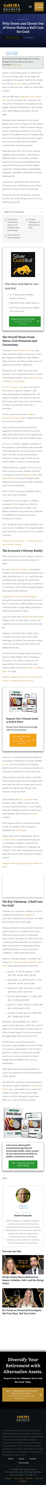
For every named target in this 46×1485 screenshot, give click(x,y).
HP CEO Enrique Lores (12, 387)
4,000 (34, 813)
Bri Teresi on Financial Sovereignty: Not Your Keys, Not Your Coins (23, 1301)
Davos (8, 444)
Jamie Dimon (8, 478)
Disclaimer (29, 1478)
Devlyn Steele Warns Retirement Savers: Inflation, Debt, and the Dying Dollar (23, 1270)
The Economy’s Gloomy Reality (13, 236)
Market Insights (12, 37)
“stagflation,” (30, 914)
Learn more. (17, 65)
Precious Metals (12, 38)
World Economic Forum (24, 350)
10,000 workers (9, 839)
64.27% (29, 616)
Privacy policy (18, 1478)
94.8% (40, 616)
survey (5, 764)
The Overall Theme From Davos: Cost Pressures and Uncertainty (13, 224)
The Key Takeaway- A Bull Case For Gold (34, 223)
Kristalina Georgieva (19, 569)
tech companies (26, 799)
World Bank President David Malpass (19, 596)
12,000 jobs (20, 830)
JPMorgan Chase (29, 474)
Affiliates (8, 1478)
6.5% (14, 504)
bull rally (17, 83)
